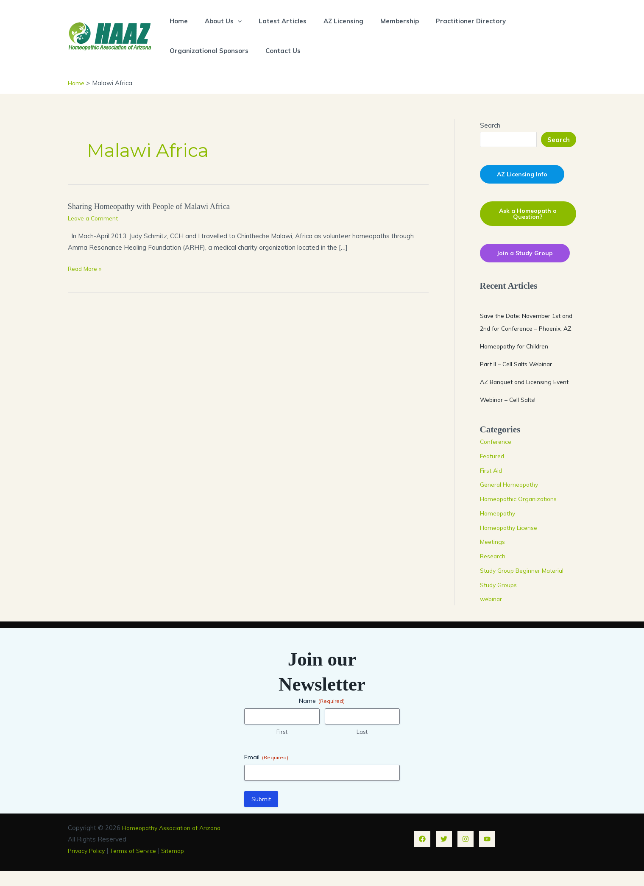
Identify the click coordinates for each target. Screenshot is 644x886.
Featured (493, 470)
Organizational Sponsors (206, 51)
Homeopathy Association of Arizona (175, 842)
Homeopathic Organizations (521, 514)
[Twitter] (444, 854)
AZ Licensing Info (524, 174)
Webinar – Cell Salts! (510, 414)
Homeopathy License (511, 542)
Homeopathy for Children (517, 361)
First (281, 746)
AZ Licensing (328, 21)
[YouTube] (487, 854)
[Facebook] (422, 854)
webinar (492, 614)
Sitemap (181, 865)
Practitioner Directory (447, 21)
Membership (380, 21)
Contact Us (276, 51)
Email (266, 771)
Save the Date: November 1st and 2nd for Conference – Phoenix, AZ (524, 330)
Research (494, 571)
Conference (497, 456)
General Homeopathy (512, 499)
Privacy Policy (88, 865)
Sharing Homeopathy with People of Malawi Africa (155, 206)
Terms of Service (139, 865)
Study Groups (500, 599)
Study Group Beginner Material (525, 585)
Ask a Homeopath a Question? (528, 214)
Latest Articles (272, 21)
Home (176, 21)
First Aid (492, 485)
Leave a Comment (95, 218)
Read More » (87, 268)
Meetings (493, 556)
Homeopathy (499, 528)
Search (490, 125)
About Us (216, 21)
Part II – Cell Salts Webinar (520, 378)
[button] (231, 21)
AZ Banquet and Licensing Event (528, 396)
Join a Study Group (526, 255)
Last (362, 746)
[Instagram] (465, 854)
